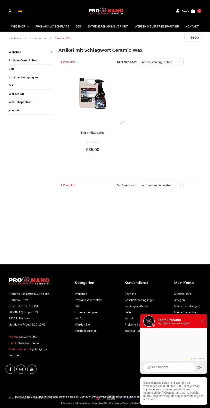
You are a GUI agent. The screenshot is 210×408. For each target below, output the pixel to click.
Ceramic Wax (63, 38)
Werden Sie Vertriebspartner (157, 26)
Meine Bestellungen (186, 306)
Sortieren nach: (127, 61)
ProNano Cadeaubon (138, 324)
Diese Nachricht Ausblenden (172, 396)
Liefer (128, 312)
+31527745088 (28, 336)
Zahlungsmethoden (137, 306)
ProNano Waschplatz (52, 26)
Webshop (20, 26)
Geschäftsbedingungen (139, 300)
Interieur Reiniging (136, 330)
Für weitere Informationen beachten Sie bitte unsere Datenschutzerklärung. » (106, 403)
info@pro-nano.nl (28, 343)
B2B (78, 26)
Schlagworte (38, 38)
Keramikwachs (92, 132)
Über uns (130, 293)
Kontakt (192, 26)
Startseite (15, 38)
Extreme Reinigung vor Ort (108, 26)
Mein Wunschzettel (186, 324)
